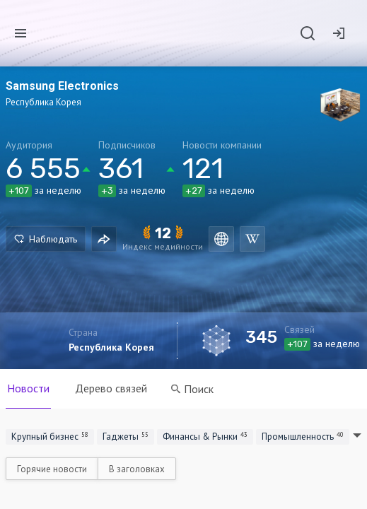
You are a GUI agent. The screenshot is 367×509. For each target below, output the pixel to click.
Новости (28, 388)
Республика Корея (111, 347)
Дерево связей (111, 388)
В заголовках (137, 469)
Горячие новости (52, 469)
